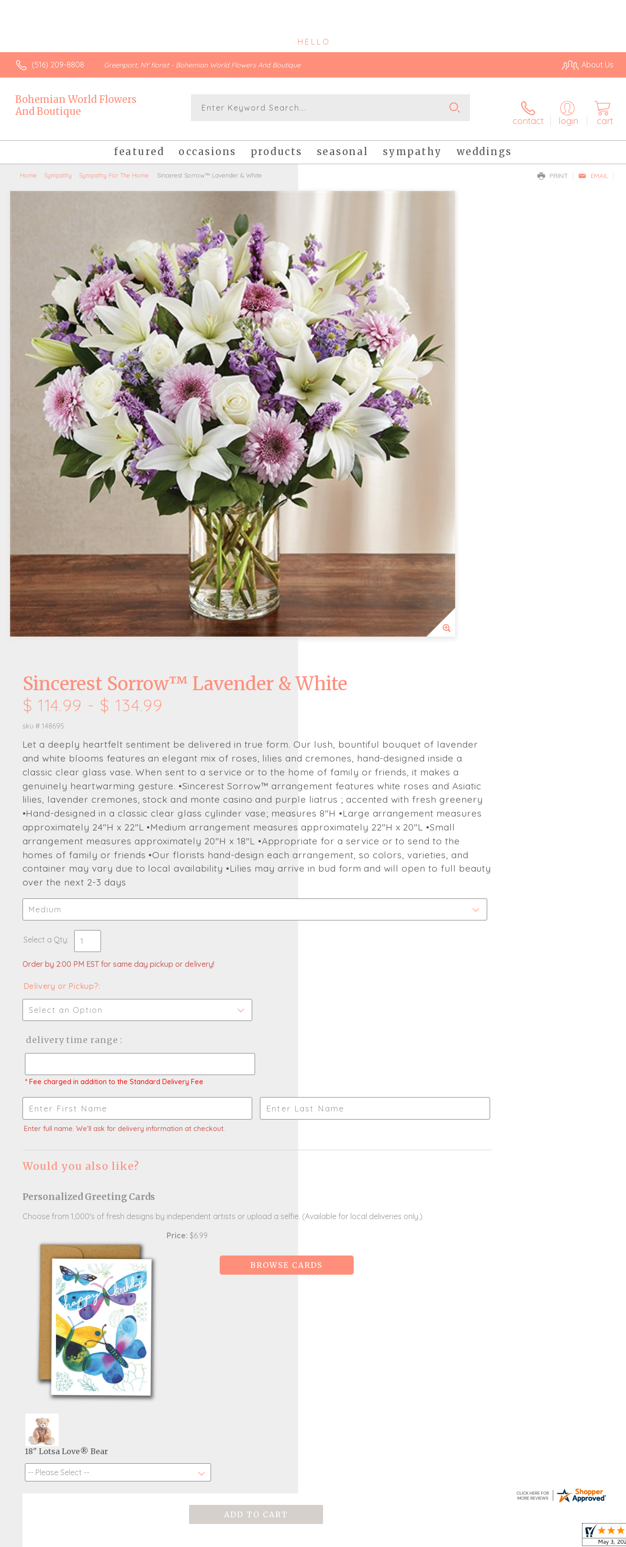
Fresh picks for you (313, 1204)
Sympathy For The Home (114, 167)
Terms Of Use (402, 1537)
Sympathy (58, 167)
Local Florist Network (526, 1537)
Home (28, 167)
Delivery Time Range (361, 649)
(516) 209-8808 (58, 64)
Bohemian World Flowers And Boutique (75, 105)
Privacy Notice (458, 1537)
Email (593, 168)
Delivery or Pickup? (351, 595)
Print (552, 168)
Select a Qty (336, 549)
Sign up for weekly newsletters (313, 1256)
